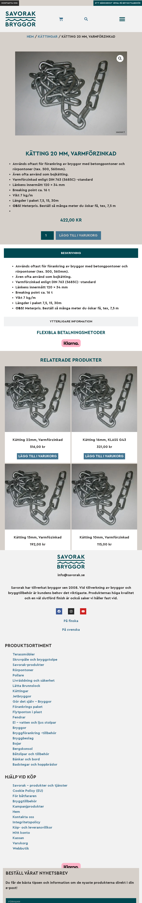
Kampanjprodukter (28, 806)
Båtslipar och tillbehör (31, 754)
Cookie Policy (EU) (28, 790)
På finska (71, 621)
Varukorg (20, 843)
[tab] (71, 253)
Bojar (17, 743)
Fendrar (19, 717)
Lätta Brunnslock (26, 686)
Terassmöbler (24, 654)
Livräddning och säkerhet (34, 680)
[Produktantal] (47, 235)
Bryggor (19, 727)
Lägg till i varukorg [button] (37, 456)
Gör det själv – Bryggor (32, 701)
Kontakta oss (23, 817)
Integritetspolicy (26, 822)
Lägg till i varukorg (78, 235)
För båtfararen (25, 796)
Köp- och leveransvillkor (32, 827)
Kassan (18, 838)
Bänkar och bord (26, 759)
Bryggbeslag (23, 738)
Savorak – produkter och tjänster (40, 785)
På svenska (71, 629)
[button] (122, 19)
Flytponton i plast (27, 712)
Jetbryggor (22, 696)
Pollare (18, 675)
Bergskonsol (23, 748)
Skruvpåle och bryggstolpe (35, 659)
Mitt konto (21, 832)
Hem (30, 36)
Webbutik (21, 848)
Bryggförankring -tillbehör (34, 733)
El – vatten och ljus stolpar (34, 722)
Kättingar (47, 36)
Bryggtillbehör (25, 801)
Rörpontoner (23, 670)
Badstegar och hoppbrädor (35, 764)
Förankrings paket (28, 706)
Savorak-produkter (28, 665)
